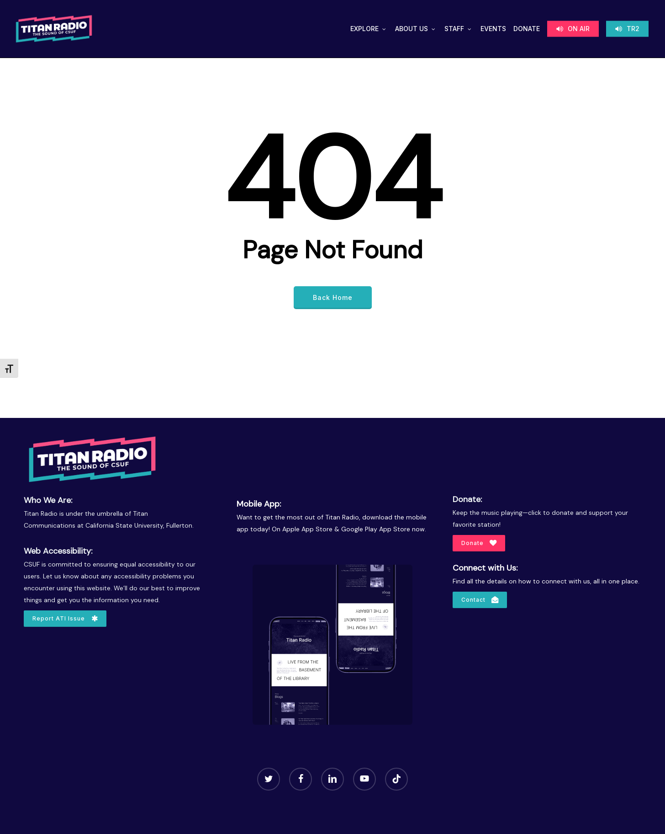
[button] (65, 618)
